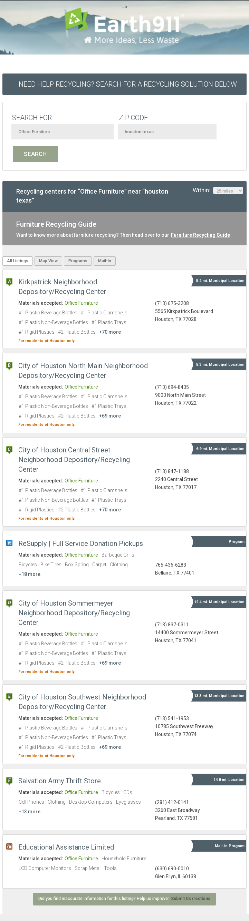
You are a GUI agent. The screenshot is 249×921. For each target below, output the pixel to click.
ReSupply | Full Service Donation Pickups (80, 543)
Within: (218, 190)
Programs (77, 260)
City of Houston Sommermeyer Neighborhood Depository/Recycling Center (74, 613)
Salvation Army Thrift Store (59, 781)
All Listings (17, 260)
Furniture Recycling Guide (200, 235)
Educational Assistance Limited (66, 847)
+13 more (29, 811)
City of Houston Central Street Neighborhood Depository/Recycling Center (74, 459)
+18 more (29, 574)
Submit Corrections (190, 898)
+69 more (110, 416)
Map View (48, 260)
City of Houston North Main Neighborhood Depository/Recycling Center (83, 371)
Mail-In (104, 260)
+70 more (110, 332)
